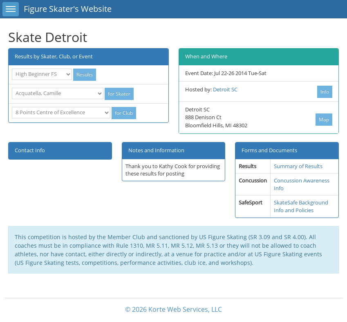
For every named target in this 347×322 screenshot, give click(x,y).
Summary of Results (298, 166)
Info (324, 91)
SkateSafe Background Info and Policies (301, 206)
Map (324, 119)
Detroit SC (225, 89)
